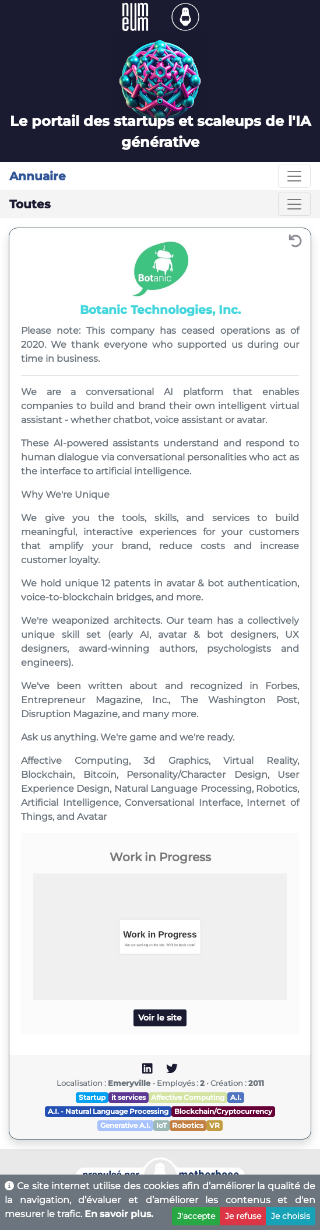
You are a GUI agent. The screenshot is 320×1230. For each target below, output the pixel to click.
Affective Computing (187, 1097)
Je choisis (290, 1216)
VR (214, 1125)
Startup (92, 1097)
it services (128, 1097)
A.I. (235, 1097)
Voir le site (160, 1017)
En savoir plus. (119, 1213)
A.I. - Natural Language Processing (108, 1111)
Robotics (187, 1125)
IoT (161, 1125)
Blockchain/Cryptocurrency (223, 1111)
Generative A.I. (125, 1125)
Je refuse (243, 1216)
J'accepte (196, 1216)
